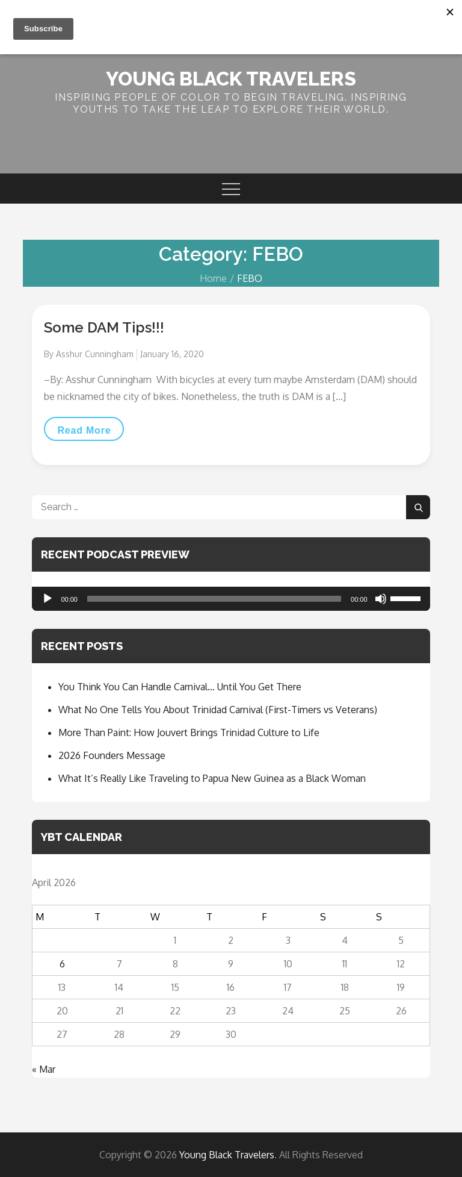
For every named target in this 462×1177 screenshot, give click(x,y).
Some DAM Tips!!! (104, 327)
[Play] (48, 599)
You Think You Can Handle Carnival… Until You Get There (179, 687)
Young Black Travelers (231, 78)
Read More (90, 430)
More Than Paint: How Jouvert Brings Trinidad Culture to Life (188, 732)
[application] (231, 599)
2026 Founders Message (111, 755)
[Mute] (381, 599)
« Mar (43, 1069)
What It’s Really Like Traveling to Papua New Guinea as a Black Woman (212, 778)
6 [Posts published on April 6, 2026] (62, 964)
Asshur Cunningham (95, 354)
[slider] (214, 599)
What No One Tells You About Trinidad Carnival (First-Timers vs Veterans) (217, 710)
